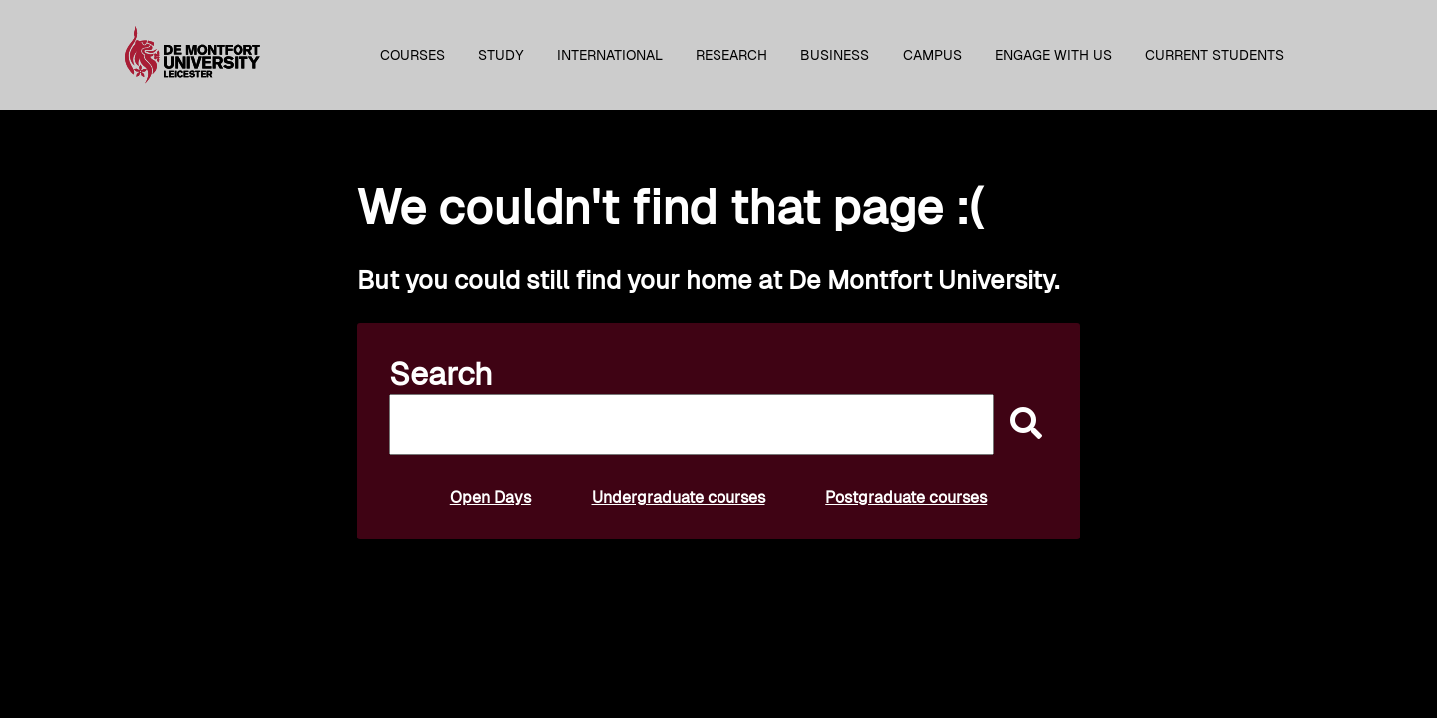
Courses (412, 55)
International (610, 55)
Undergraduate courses (678, 497)
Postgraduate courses (906, 497)
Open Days (490, 497)
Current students (1214, 55)
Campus (932, 55)
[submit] (1021, 424)
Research (731, 55)
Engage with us (1053, 55)
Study (501, 55)
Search (441, 374)
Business (834, 55)
